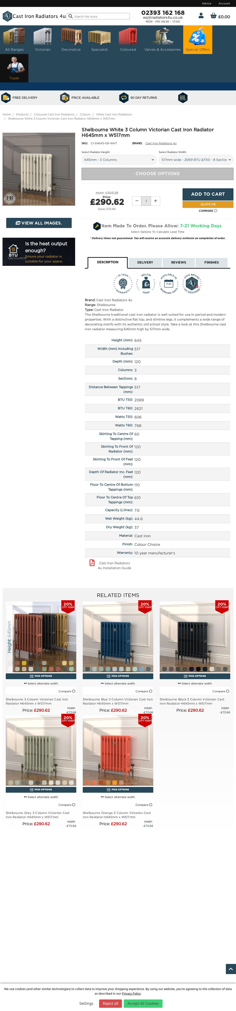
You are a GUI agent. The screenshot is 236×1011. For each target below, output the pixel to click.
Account (224, 3)
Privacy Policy (131, 993)
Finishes (211, 262)
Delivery (145, 262)
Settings (86, 1003)
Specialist (99, 39)
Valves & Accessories (163, 39)
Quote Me (208, 204)
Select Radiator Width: (173, 152)
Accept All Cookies (143, 1003)
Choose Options (158, 173)
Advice (206, 3)
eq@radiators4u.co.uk (163, 17)
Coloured (128, 39)
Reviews (178, 262)
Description (107, 262)
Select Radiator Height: (96, 152)
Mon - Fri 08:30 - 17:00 (163, 21)
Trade (14, 68)
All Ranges (14, 39)
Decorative (71, 39)
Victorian (42, 39)
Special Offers (198, 39)
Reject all (110, 1003)
